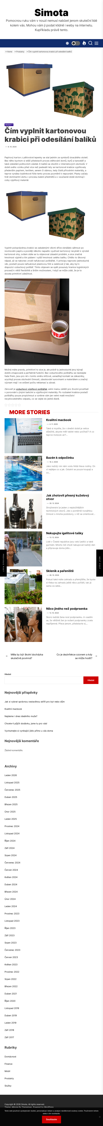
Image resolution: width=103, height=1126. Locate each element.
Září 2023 (9, 935)
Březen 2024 (11, 891)
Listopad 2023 (12, 920)
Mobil (7, 1071)
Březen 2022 (11, 986)
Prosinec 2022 (12, 971)
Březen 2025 (11, 804)
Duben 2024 (11, 884)
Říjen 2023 (10, 928)
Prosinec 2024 (12, 826)
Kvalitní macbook (58, 420)
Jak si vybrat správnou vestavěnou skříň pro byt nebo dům (35, 701)
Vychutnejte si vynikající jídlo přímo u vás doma (29, 730)
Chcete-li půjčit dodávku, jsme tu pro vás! (26, 723)
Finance (8, 1064)
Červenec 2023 (12, 950)
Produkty (9, 125)
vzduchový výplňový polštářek (31, 389)
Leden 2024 (11, 906)
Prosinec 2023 (12, 913)
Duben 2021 (11, 993)
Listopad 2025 (12, 782)
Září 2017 (9, 1037)
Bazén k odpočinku (60, 457)
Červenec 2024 (12, 862)
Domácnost (10, 1056)
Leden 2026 (11, 775)
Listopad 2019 (12, 1008)
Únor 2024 (10, 899)
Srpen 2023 (10, 942)
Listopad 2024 (12, 833)
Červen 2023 (11, 957)
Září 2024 (9, 848)
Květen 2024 (11, 877)
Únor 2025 (10, 811)
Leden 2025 (11, 819)
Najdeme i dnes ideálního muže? (21, 716)
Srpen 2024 (10, 855)
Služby (8, 1085)
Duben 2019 (11, 1015)
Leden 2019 (10, 1022)
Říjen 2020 (10, 1001)
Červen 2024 (11, 870)
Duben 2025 (11, 797)
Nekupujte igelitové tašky (64, 533)
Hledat (8, 674)
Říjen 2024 (10, 840)
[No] (99, 1116)
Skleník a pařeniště (60, 571)
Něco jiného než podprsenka (66, 608)
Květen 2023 (11, 964)
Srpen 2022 (10, 979)
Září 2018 (9, 1030)
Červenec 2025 (12, 789)
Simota (51, 12)
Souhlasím (51, 1119)
